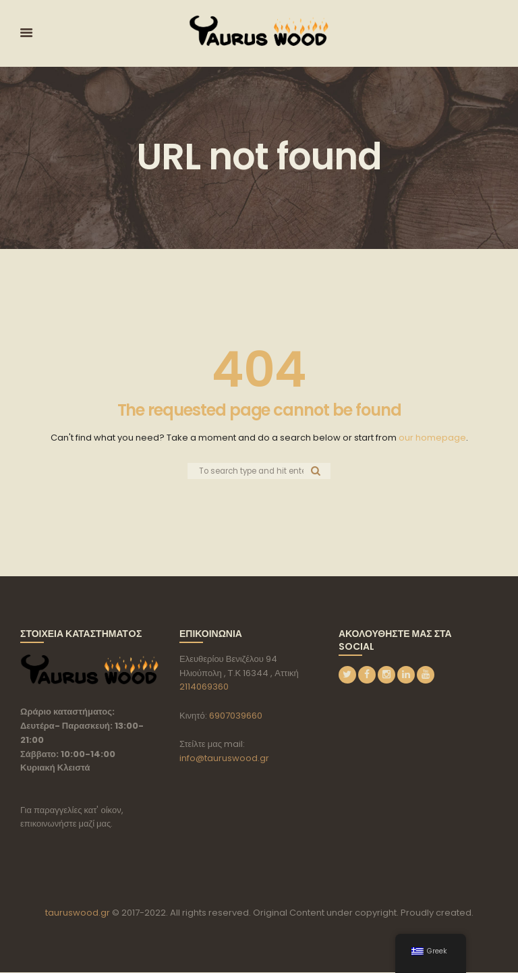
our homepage (432, 437)
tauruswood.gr (77, 913)
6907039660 (235, 716)
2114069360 (204, 687)
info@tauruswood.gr (224, 758)
